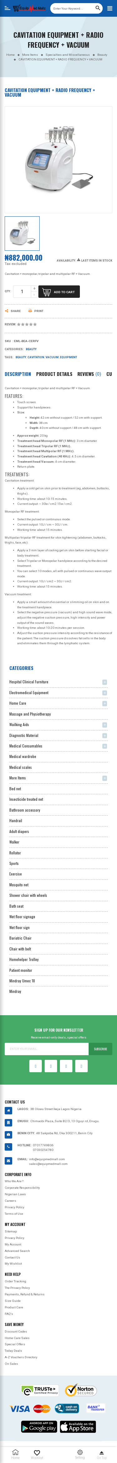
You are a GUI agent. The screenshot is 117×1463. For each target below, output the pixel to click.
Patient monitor (20, 970)
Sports (14, 863)
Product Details (54, 374)
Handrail (15, 820)
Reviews (89, 374)
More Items (17, 777)
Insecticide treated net (26, 799)
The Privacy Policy (17, 1287)
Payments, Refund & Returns (25, 1294)
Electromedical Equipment (28, 692)
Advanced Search (17, 1251)
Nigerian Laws (15, 1194)
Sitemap (11, 1231)
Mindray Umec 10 (22, 980)
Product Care (14, 1307)
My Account (13, 1244)
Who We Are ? (14, 1181)
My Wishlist (13, 1263)
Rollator (15, 852)
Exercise (15, 873)
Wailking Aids (19, 724)
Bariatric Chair (20, 938)
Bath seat (16, 906)
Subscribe (100, 1049)
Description (18, 374)
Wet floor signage (22, 916)
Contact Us (12, 1257)
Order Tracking (15, 1281)
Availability (66, 260)
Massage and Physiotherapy (30, 713)
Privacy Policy (14, 1207)
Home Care (17, 703)
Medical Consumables (25, 745)
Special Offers (15, 1344)
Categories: (14, 349)
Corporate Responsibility (22, 1187)
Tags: (9, 357)
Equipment (68, 357)
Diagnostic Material (23, 735)
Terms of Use (14, 1213)
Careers (10, 1200)
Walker (14, 841)
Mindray (15, 991)
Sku (8, 341)
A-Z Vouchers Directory (21, 1357)
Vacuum (52, 357)
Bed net (15, 788)
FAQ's (9, 1313)
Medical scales (20, 767)
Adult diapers (19, 831)
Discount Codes (16, 1331)
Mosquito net (18, 884)
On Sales (11, 1363)
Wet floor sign (19, 927)
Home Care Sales (17, 1338)
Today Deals (13, 1350)
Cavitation (35, 357)
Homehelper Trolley (24, 959)
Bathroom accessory (24, 810)
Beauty (31, 349)
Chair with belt (20, 948)
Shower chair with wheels (28, 895)
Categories (21, 667)
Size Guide (13, 1300)
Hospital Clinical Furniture (28, 681)
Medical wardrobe (22, 756)
